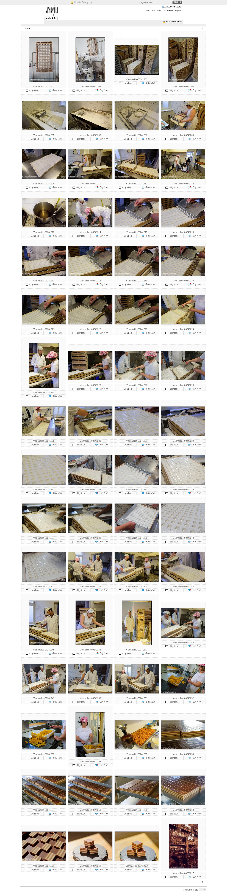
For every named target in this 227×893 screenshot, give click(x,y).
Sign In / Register (174, 21)
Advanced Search (173, 7)
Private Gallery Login (84, 2)
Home (27, 28)
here (169, 10)
